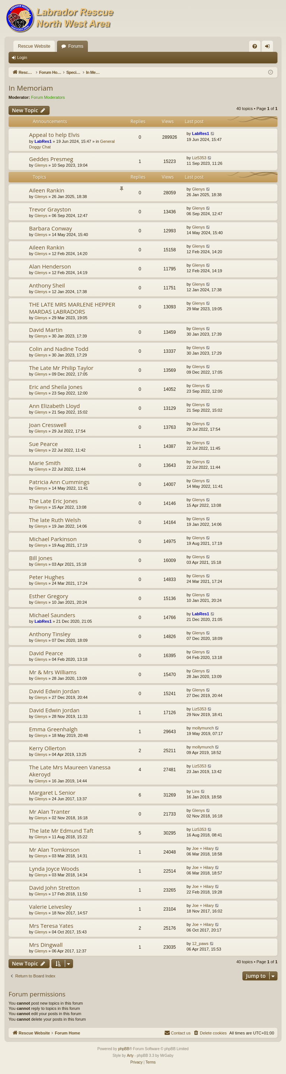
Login (22, 57)
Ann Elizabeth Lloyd (54, 405)
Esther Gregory (48, 596)
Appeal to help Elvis (54, 134)
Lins (196, 791)
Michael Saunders (52, 615)
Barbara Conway (50, 228)
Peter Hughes (46, 577)
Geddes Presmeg (51, 159)
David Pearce (46, 653)
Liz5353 (199, 158)
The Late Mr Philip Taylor (61, 367)
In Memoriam (31, 88)
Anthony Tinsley (49, 634)
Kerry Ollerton (47, 748)
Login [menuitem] (269, 48)
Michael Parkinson (53, 539)
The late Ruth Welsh (55, 520)
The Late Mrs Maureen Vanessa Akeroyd (70, 770)
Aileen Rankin (46, 190)
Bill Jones (41, 558)
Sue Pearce (43, 444)
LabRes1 (43, 141)
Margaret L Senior (52, 792)
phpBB (123, 1049)
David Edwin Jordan (54, 691)
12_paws (200, 943)
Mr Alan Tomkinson (54, 849)
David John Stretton (54, 887)
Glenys (41, 165)
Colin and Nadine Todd (59, 348)
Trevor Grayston (50, 209)
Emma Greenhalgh (53, 729)
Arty (130, 1055)
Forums (75, 46)
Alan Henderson (50, 266)
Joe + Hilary (203, 848)
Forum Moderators (48, 97)
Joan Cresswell (47, 424)
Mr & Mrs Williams (52, 672)
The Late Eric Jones (53, 501)
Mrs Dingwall (46, 944)
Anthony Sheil (47, 285)
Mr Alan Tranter (49, 811)
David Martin (46, 329)
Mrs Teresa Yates (51, 925)
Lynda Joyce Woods (54, 868)
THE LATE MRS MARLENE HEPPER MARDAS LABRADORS (72, 308)
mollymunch (203, 728)
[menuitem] (254, 46)
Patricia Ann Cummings (59, 482)
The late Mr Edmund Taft (61, 830)
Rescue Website (34, 46)
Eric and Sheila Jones (55, 386)
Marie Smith (45, 463)
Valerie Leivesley (50, 906)
